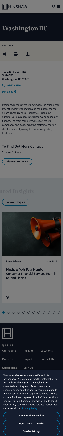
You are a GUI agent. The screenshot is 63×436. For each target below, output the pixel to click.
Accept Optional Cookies (31, 415)
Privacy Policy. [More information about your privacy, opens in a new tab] (30, 408)
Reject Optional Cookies (31, 423)
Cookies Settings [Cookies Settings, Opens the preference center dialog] (31, 431)
